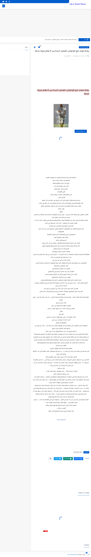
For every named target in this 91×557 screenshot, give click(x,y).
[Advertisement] (45, 23)
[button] (78, 458)
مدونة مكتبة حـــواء (77, 4)
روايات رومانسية (84, 47)
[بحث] (3, 6)
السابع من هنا (61, 420)
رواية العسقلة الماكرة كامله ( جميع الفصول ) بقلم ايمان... (60, 39)
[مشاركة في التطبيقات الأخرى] (50, 458)
